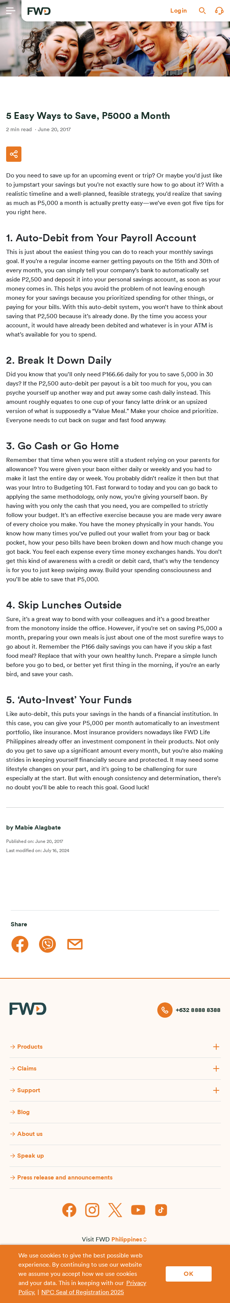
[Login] (178, 11)
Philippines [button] (126, 1239)
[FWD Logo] (39, 11)
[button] (178, 10)
